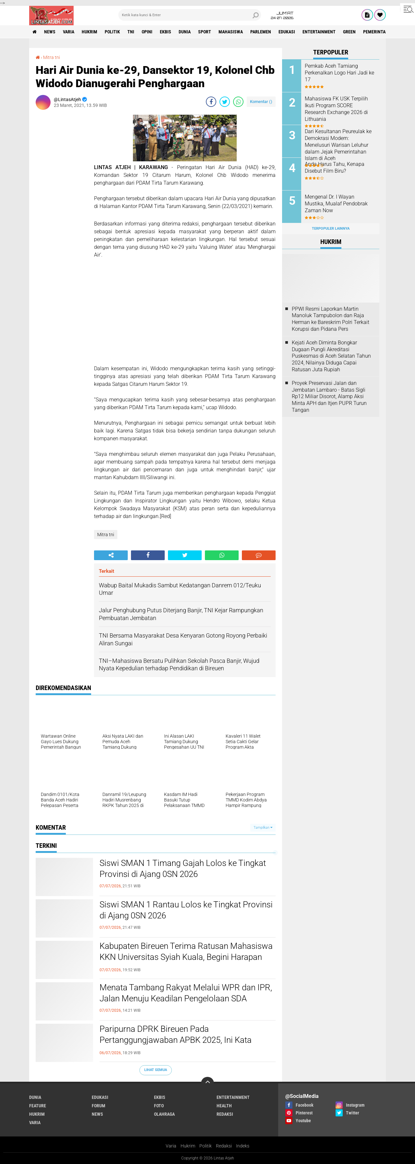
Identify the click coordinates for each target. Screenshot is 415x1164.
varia (68, 31)
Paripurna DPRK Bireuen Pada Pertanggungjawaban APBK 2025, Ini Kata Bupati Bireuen (176, 1040)
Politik (205, 1145)
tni (130, 31)
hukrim (89, 31)
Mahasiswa (231, 31)
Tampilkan (263, 827)
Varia (171, 1145)
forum (98, 1105)
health (224, 1105)
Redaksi (224, 1145)
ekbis (165, 31)
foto (159, 1105)
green (349, 31)
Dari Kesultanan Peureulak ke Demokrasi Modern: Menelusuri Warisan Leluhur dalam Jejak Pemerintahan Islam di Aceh (338, 144)
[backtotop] (207, 1083)
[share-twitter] (224, 102)
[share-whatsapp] (238, 102)
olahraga (164, 1114)
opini (147, 31)
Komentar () (261, 101)
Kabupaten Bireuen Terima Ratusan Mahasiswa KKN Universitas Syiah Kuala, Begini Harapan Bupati (186, 957)
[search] (189, 15)
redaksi (225, 1114)
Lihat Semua (155, 1070)
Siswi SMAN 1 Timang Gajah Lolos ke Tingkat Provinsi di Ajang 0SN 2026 (183, 868)
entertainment (319, 31)
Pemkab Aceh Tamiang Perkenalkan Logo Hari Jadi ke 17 (339, 73)
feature (37, 1105)
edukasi (287, 31)
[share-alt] (111, 555)
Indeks (242, 1145)
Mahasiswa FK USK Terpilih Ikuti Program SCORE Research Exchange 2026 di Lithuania (336, 109)
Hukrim (188, 1145)
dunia (185, 31)
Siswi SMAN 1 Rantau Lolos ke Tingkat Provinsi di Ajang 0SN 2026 (186, 910)
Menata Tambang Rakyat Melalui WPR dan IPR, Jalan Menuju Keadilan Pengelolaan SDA (186, 993)
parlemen (260, 31)
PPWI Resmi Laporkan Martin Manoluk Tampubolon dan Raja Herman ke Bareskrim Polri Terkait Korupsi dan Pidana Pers (330, 319)
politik (112, 31)
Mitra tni (51, 57)
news (49, 31)
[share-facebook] (211, 102)
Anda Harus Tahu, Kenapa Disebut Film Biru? (334, 167)
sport (204, 31)
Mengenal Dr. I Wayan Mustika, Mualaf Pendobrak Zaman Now (336, 203)
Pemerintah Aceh (381, 31)
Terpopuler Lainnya (331, 228)
